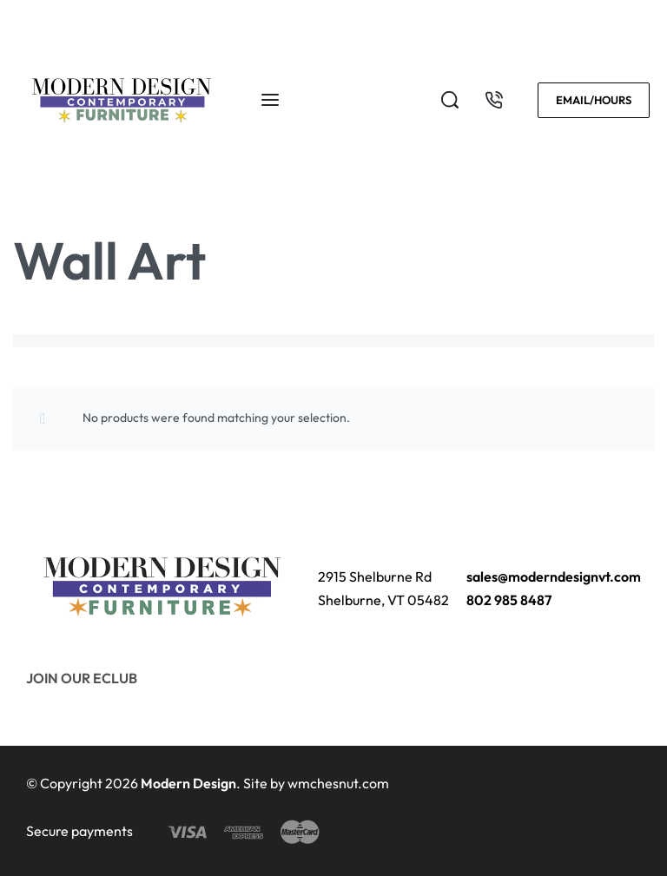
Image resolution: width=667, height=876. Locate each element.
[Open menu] (270, 100)
